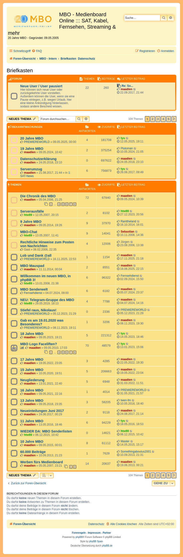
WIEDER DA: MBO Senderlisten (46, 431)
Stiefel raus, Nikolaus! (38, 310)
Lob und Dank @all (35, 255)
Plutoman (127, 148)
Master (125, 441)
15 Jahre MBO (31, 370)
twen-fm (126, 400)
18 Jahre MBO (31, 334)
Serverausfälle (32, 211)
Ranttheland (128, 221)
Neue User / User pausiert (41, 86)
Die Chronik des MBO (38, 196)
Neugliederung (32, 380)
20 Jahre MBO (31, 138)
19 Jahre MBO (31, 149)
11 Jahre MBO (31, 421)
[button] (174, 119)
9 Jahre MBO (30, 222)
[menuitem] (37, 51)
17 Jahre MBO (31, 359)
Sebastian (127, 231)
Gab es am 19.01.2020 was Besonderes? (42, 322)
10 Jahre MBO (31, 441)
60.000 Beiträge (33, 452)
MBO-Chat (28, 232)
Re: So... (127, 86)
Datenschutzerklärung (38, 159)
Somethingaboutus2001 (136, 451)
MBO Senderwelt (34, 289)
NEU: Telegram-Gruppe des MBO (47, 300)
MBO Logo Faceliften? (38, 344)
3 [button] (158, 119)
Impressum (94, 532)
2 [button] (152, 119)
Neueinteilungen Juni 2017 (42, 411)
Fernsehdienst (130, 275)
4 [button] (163, 119)
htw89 (28, 215)
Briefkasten (20, 70)
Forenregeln (79, 532)
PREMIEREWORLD (37, 142)
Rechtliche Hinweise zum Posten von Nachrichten (47, 244)
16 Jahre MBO (31, 390)
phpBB (79, 537)
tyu (123, 138)
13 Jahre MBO (31, 400)
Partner (107, 532)
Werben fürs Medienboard (41, 462)
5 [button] (168, 119)
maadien (126, 89)
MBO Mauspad (32, 266)
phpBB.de (107, 545)
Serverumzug (31, 169)
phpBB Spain (96, 541)
